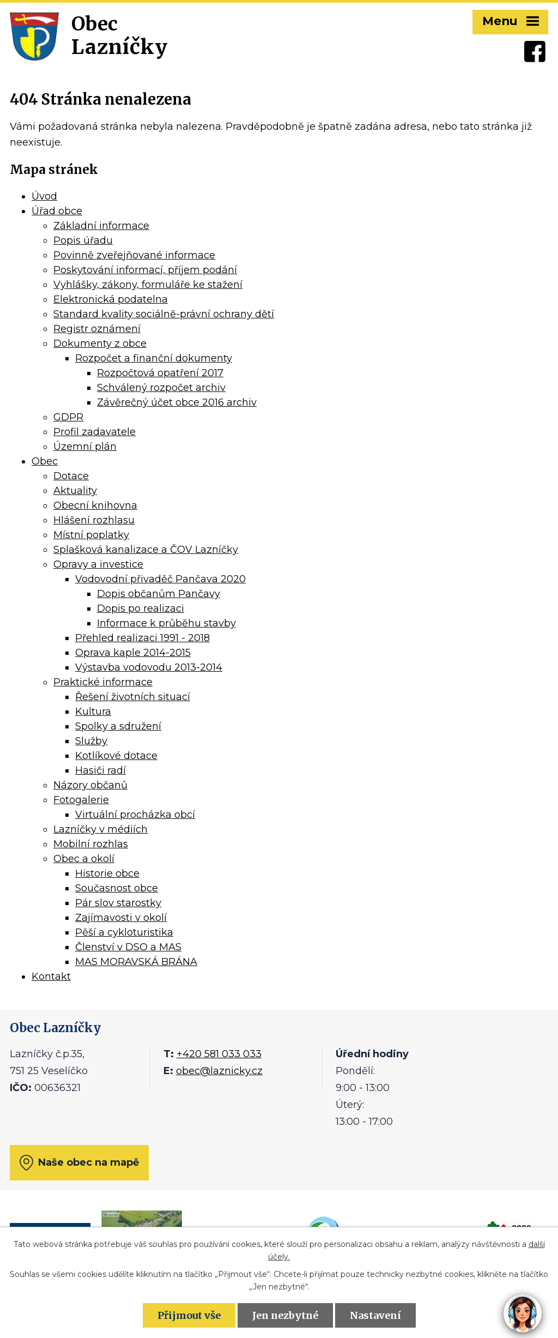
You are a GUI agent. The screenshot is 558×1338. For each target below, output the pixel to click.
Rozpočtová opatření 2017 (160, 373)
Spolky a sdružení (118, 726)
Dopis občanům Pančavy (158, 594)
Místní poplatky (91, 535)
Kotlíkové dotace (116, 756)
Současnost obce (116, 888)
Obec (45, 461)
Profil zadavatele (94, 432)
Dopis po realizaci (140, 608)
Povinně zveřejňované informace (134, 255)
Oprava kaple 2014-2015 (133, 653)
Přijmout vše (189, 1315)
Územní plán (85, 447)
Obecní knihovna (95, 505)
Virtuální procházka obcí (135, 815)
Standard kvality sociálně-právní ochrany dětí (163, 314)
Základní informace (101, 226)
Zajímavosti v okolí (121, 918)
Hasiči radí (100, 770)
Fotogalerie (81, 800)
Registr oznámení (97, 329)
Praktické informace (103, 682)
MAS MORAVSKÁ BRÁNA (136, 962)
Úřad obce (57, 211)
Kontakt (51, 977)
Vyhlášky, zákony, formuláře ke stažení (147, 285)
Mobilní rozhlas (90, 844)
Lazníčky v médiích (100, 829)
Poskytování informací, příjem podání (145, 270)
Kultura (93, 712)
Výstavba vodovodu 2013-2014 (148, 667)
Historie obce (107, 873)
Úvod (44, 196)
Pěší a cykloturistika (124, 932)
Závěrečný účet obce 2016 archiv (177, 402)
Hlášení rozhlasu (94, 520)
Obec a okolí (83, 859)
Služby (91, 741)
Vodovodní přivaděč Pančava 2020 (160, 579)
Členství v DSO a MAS (128, 947)
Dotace (71, 476)
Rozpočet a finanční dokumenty (153, 358)
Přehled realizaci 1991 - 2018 (142, 638)
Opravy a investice (98, 564)
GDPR (68, 417)
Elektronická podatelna (110, 299)
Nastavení (375, 1315)
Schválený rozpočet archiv (161, 388)
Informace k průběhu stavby (166, 623)
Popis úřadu (83, 240)
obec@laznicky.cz (219, 1071)
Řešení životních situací (132, 697)
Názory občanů (90, 785)
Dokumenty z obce (100, 343)
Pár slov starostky (118, 903)
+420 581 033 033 (219, 1054)
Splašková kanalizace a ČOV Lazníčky (145, 550)
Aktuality (75, 491)
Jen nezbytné (285, 1315)
